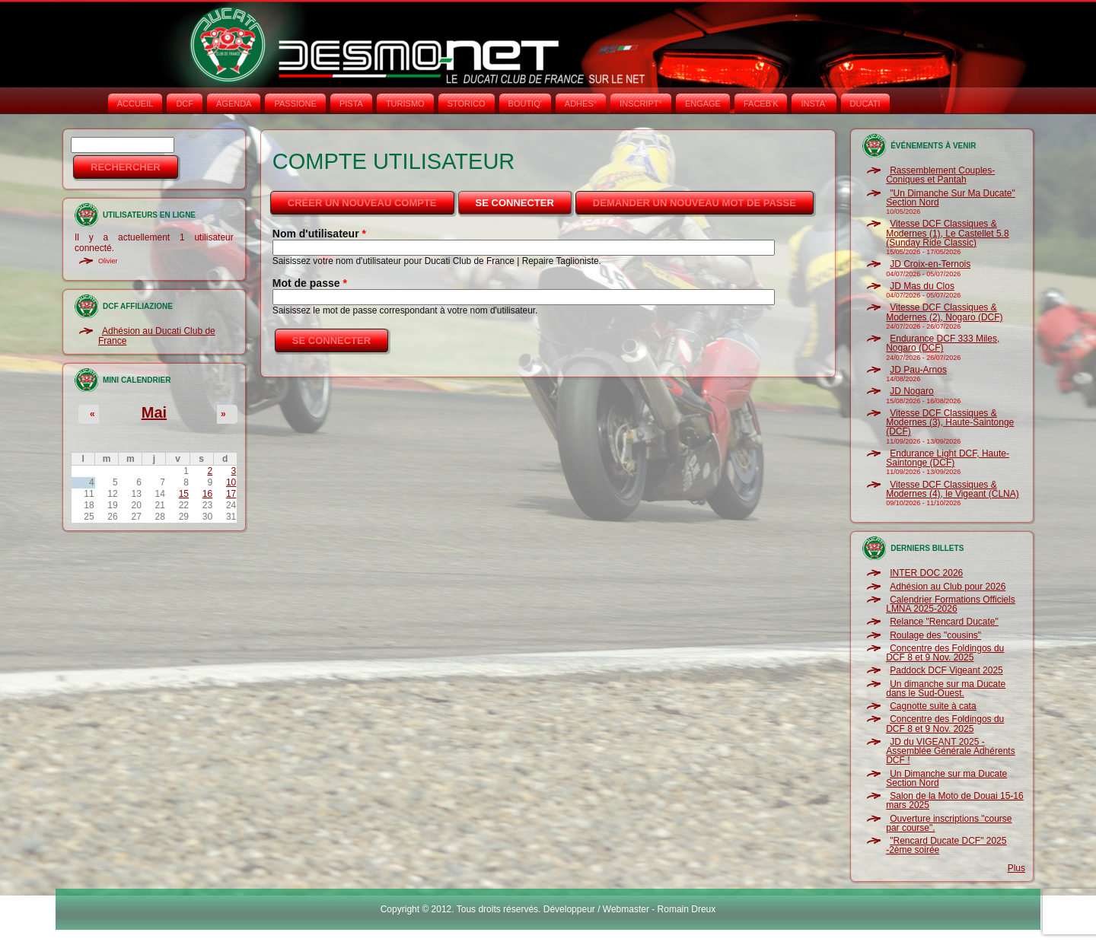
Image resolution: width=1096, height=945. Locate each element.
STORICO (467, 103)
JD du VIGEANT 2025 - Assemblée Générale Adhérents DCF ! (950, 751)
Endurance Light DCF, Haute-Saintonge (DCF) (947, 458)
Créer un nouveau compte (362, 202)
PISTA (351, 103)
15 (184, 493)
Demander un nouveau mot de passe (694, 202)
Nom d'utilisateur (319, 234)
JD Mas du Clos (922, 286)
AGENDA (233, 103)
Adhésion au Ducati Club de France (156, 335)
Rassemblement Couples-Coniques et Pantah (940, 175)
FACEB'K (761, 103)
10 (231, 482)
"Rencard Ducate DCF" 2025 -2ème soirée (946, 845)
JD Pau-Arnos (918, 369)
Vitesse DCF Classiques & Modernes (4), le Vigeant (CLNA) (952, 489)
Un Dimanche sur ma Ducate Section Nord (946, 778)
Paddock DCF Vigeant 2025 (946, 670)
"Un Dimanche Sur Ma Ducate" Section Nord (950, 198)
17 (231, 493)
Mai (154, 412)
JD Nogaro (911, 391)
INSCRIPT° (641, 103)
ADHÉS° (581, 103)
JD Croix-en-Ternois (930, 264)
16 (207, 493)
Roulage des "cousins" (935, 635)
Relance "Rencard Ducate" (944, 621)
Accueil (135, 103)
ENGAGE (703, 103)
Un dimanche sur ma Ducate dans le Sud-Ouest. (945, 688)
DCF (184, 103)
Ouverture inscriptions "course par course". (949, 823)
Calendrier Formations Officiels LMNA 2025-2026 (950, 604)
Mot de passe (309, 283)
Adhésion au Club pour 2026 (947, 586)
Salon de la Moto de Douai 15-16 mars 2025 (954, 800)
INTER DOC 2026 (926, 573)
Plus (1016, 868)
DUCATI (865, 103)
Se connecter (525, 198)
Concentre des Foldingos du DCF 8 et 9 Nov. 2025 (945, 653)
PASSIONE (295, 103)
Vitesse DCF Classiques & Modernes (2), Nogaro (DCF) (944, 312)
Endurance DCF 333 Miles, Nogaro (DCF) (942, 343)
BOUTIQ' (525, 103)
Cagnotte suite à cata (933, 706)
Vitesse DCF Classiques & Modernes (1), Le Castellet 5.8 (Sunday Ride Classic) (947, 233)
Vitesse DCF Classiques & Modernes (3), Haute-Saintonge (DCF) (950, 423)
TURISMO (405, 103)
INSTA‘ (814, 103)
